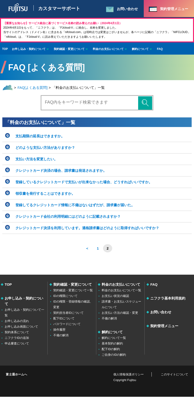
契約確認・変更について (69, 49)
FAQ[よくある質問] (32, 88)
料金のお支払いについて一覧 (121, 290)
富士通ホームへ (16, 374)
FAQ (160, 49)
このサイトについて (174, 374)
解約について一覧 (114, 338)
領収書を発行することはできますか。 (45, 193)
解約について (140, 49)
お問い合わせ (160, 312)
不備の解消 (60, 335)
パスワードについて (67, 324)
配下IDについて (64, 318)
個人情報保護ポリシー (128, 374)
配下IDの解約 (111, 349)
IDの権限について (65, 296)
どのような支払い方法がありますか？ (45, 148)
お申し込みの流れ (17, 321)
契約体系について (17, 332)
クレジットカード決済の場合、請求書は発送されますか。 (61, 170)
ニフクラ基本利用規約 (167, 298)
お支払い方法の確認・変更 (120, 312)
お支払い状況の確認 (115, 296)
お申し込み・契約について (29, 49)
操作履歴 (59, 329)
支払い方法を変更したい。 (36, 159)
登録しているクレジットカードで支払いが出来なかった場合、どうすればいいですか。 (83, 182)
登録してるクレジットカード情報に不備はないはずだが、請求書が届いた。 (75, 205)
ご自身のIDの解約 (114, 354)
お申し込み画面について (21, 326)
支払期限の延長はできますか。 (40, 136)
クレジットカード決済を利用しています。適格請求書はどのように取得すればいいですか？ (87, 228)
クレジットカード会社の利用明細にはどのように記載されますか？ (68, 216)
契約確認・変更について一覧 (73, 290)
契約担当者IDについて (68, 312)
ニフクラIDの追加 (17, 338)
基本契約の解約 (112, 343)
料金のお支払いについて (108, 49)
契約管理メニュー (164, 326)
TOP (5, 49)
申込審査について (17, 343)
